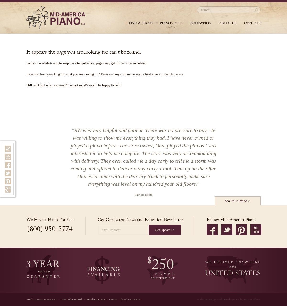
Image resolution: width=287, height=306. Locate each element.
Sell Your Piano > (238, 201)
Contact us (75, 85)
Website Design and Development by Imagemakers (229, 299)
